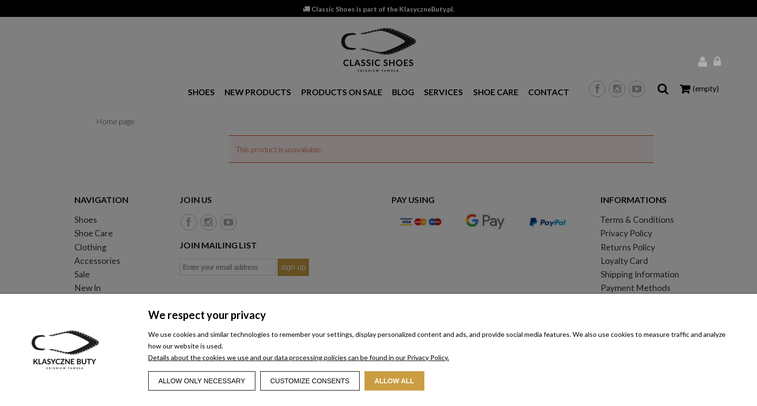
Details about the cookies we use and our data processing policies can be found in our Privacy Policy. (298, 357)
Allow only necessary (201, 381)
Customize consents (310, 381)
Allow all (394, 381)
